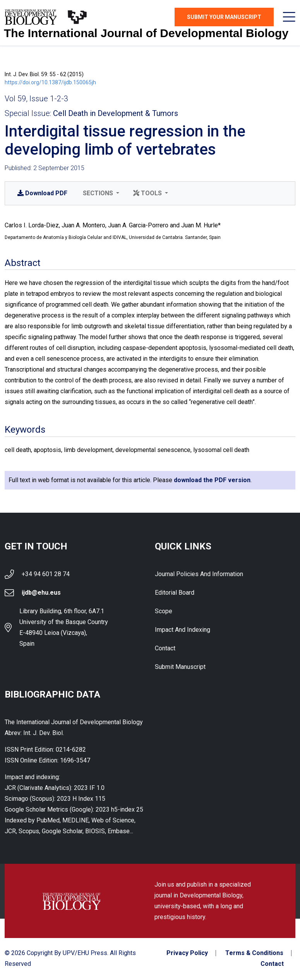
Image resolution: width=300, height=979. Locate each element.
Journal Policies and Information (199, 574)
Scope (163, 611)
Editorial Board (174, 592)
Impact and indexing (182, 629)
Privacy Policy (187, 953)
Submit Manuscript (180, 666)
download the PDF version (212, 480)
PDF (42, 193)
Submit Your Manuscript (224, 17)
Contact (165, 648)
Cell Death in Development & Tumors (115, 113)
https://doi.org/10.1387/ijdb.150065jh (50, 82)
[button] (100, 193)
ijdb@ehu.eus (41, 592)
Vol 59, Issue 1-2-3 (36, 98)
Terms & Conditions (254, 953)
